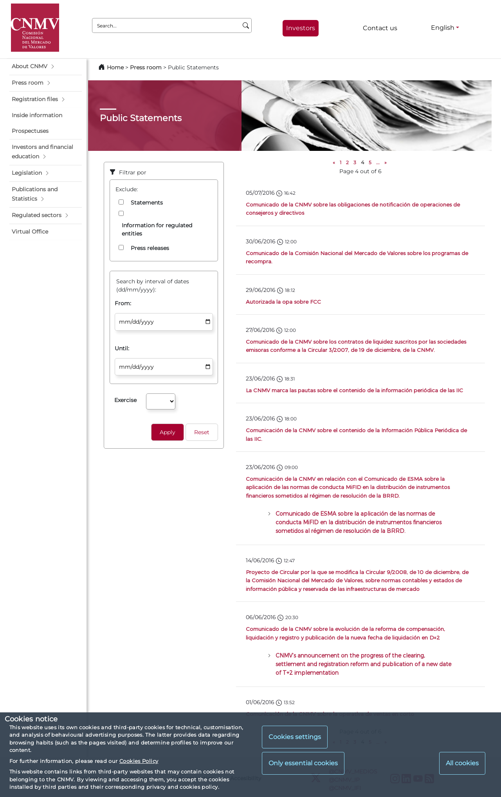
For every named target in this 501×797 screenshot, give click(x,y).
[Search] (246, 25)
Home (115, 67)
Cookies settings (295, 737)
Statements (147, 202)
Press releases (150, 248)
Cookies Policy (138, 761)
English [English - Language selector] (442, 27)
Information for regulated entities (157, 229)
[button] (45, 66)
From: (123, 303)
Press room (146, 67)
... (378, 162)
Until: (122, 348)
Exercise (125, 400)
